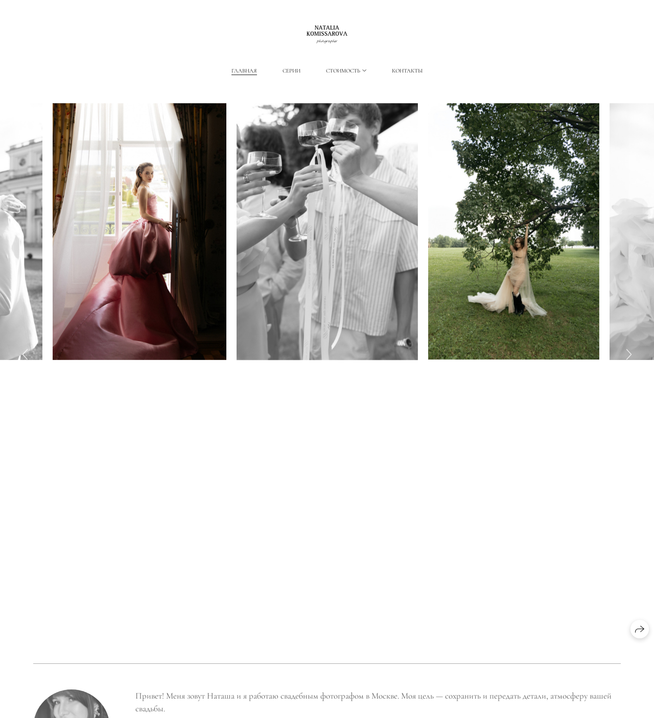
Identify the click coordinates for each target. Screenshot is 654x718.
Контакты (407, 70)
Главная (244, 70)
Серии (291, 70)
